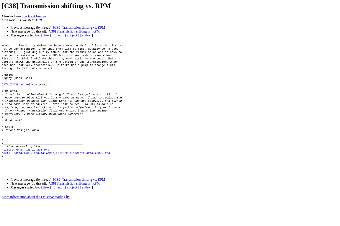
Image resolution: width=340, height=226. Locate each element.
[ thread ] (58, 35)
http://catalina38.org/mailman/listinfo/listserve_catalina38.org (56, 175)
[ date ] (46, 35)
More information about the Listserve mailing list (36, 222)
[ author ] (86, 35)
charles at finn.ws (34, 16)
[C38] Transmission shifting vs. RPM (79, 27)
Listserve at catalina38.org (26, 171)
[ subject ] (72, 35)
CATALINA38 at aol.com (19, 93)
